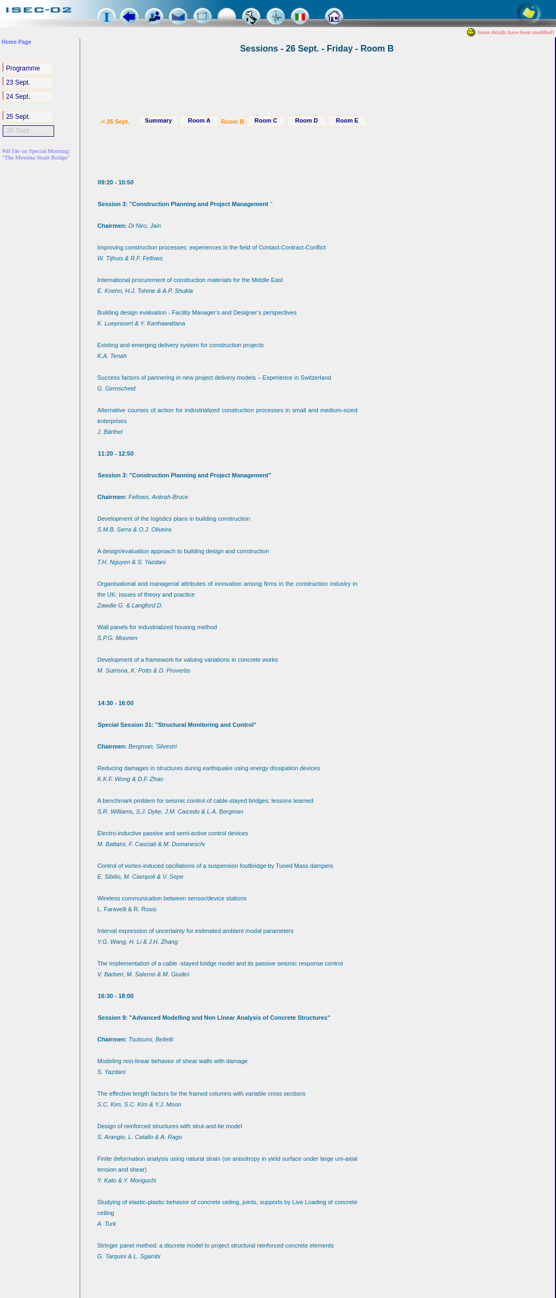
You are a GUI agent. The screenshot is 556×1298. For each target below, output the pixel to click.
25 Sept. (18, 116)
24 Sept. (18, 96)
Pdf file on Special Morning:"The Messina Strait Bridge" (36, 154)
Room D (307, 120)
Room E (347, 120)
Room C (266, 120)
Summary (158, 120)
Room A (199, 120)
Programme (23, 68)
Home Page (16, 42)
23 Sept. (18, 82)
